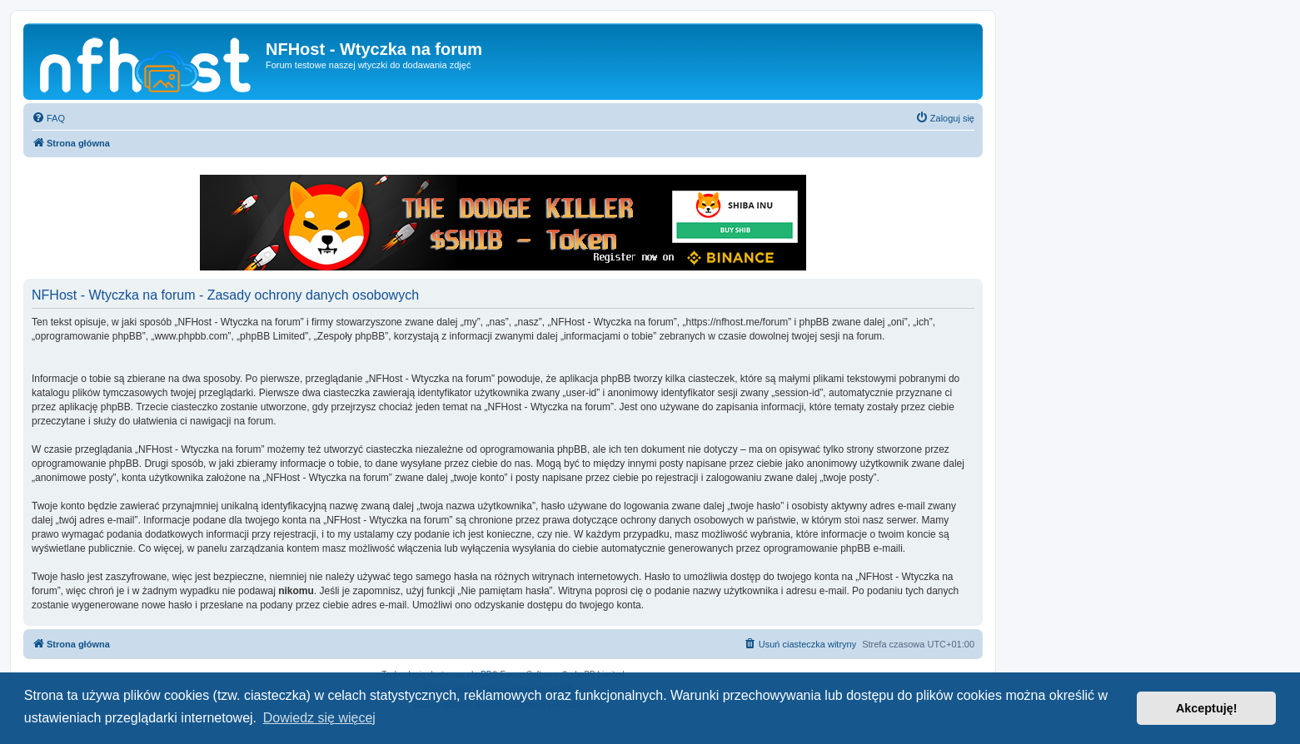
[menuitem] (48, 118)
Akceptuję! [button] (1207, 708)
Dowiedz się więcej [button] (319, 718)
